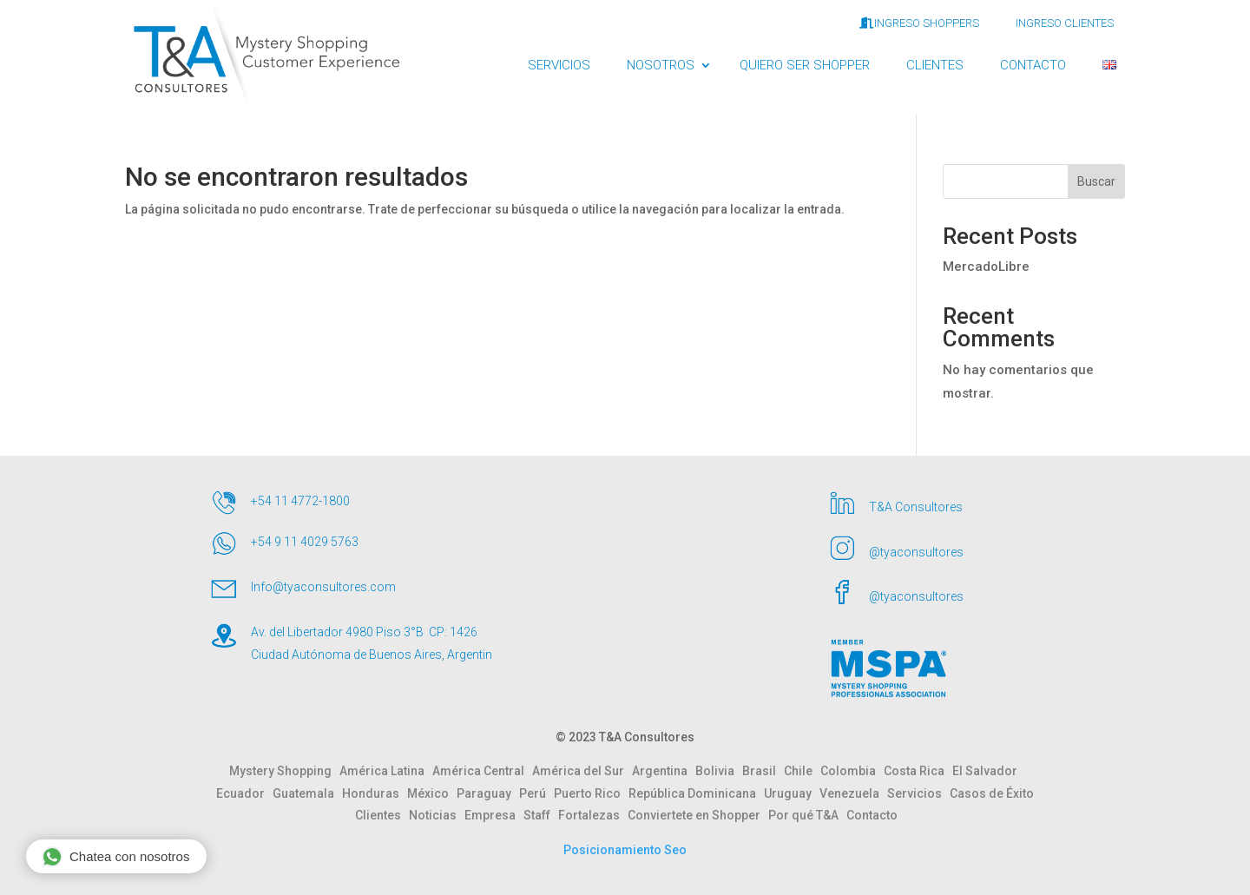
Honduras (374, 793)
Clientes (382, 815)
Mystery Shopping (284, 771)
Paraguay (488, 793)
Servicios (918, 793)
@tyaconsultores (916, 552)
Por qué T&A (807, 815)
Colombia (852, 771)
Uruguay (791, 793)
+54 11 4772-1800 (300, 501)
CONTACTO (1033, 65)
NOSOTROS (660, 65)
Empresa (493, 815)
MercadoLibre (986, 266)
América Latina (385, 771)
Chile (802, 771)
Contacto (872, 815)
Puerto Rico (591, 793)
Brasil (763, 771)
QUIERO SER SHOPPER (805, 65)
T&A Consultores (916, 507)
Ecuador (244, 793)
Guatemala (307, 793)
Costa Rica (918, 771)
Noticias (436, 815)
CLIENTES (935, 65)
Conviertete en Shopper (698, 815)
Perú (536, 793)
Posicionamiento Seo (625, 850)
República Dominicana (696, 793)
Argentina (663, 771)
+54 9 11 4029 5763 (305, 542)
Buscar (1096, 181)
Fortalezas (593, 815)
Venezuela (853, 793)
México (432, 793)
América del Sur (582, 771)
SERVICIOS (559, 65)
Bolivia (718, 771)
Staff (540, 815)
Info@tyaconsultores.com (323, 587)
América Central (482, 771)
